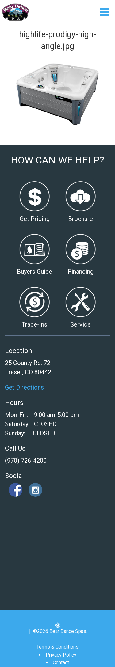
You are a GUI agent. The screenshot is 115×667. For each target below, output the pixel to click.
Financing (81, 271)
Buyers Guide (34, 271)
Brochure (80, 218)
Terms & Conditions (57, 647)
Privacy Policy (61, 655)
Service (80, 324)
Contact (61, 662)
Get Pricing (35, 218)
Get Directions (24, 387)
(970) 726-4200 (26, 460)
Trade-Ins (34, 324)
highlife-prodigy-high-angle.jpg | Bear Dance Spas (15, 12)
